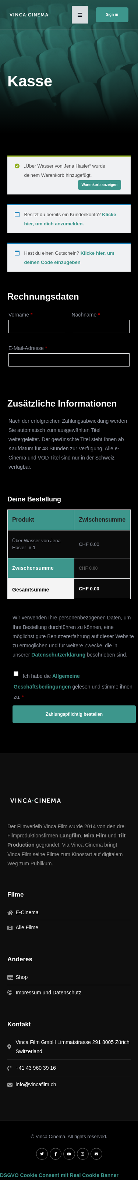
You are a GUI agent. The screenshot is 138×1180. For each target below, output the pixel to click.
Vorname (20, 315)
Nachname (86, 315)
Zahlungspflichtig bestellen (74, 714)
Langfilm (70, 835)
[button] (80, 15)
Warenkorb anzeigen (99, 185)
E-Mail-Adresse (27, 348)
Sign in (112, 14)
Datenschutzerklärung (58, 655)
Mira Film (95, 835)
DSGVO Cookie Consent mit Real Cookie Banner (59, 1175)
